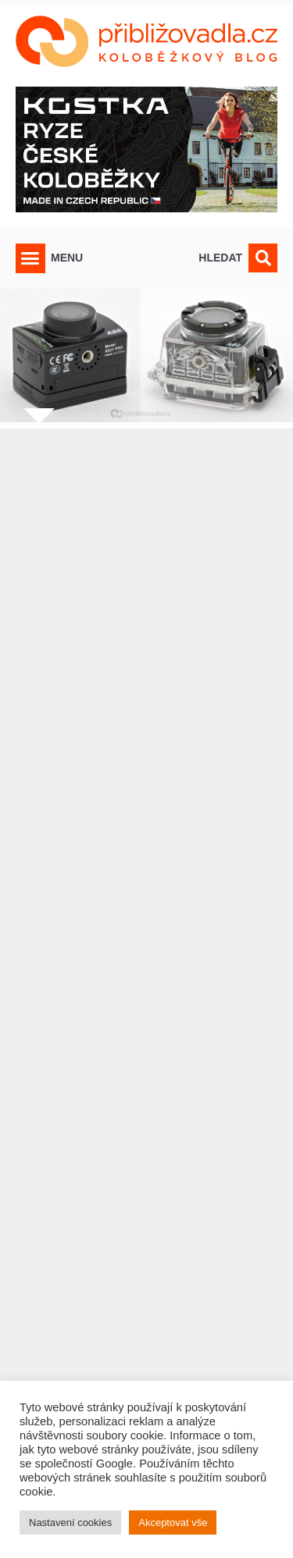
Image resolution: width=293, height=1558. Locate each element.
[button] (30, 258)
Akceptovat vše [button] (172, 1522)
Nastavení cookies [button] (70, 1522)
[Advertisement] (146, 962)
